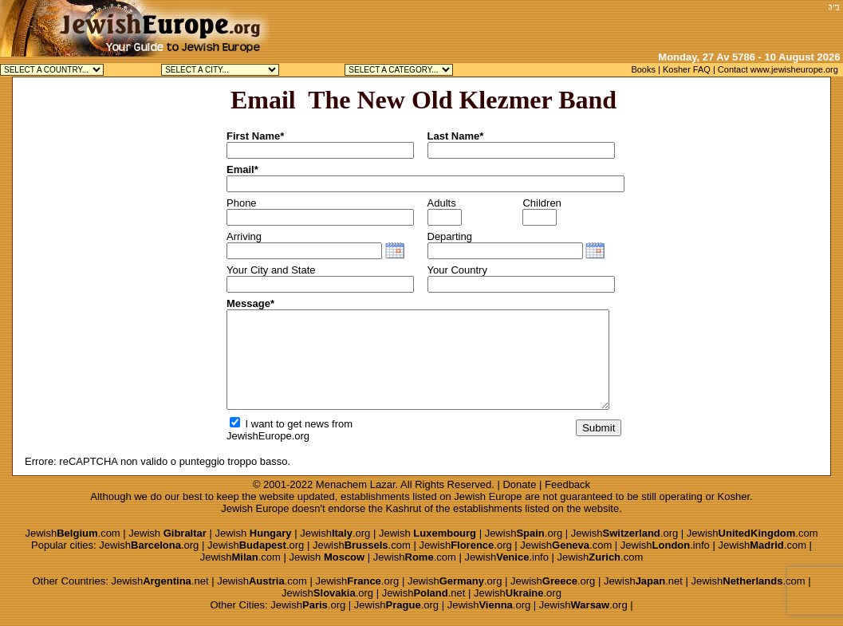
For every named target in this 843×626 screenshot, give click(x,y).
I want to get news (279, 424)
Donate (519, 484)
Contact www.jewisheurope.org (778, 69)
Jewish (167, 533)
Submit (598, 428)
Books (643, 69)
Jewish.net (159, 581)
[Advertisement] (636, 24)
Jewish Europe (488, 496)
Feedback (567, 484)
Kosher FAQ (687, 69)
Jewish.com (72, 533)
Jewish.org (335, 533)
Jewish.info (665, 545)
